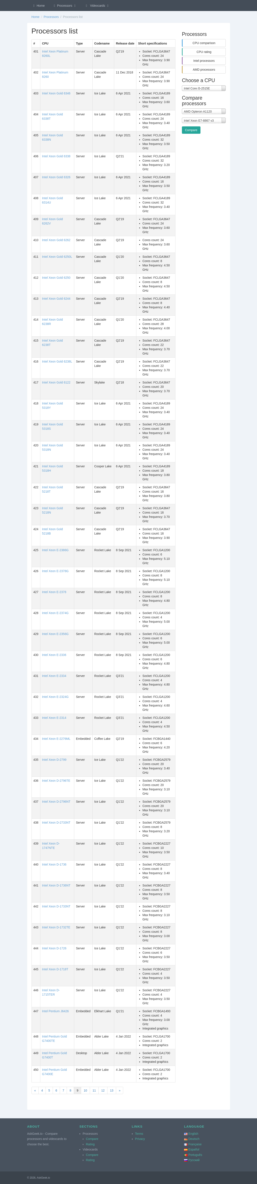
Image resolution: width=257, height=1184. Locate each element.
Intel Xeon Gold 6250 (56, 277)
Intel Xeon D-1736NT (56, 885)
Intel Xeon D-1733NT (56, 906)
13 (112, 1090)
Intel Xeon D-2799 (54, 759)
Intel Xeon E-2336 (54, 655)
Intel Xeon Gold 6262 (56, 240)
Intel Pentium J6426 (55, 1011)
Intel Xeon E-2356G (55, 634)
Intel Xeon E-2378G (55, 571)
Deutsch (193, 1139)
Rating (90, 1144)
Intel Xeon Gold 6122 (56, 382)
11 (94, 1090)
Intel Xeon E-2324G (55, 697)
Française (195, 1144)
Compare (191, 130)
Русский (194, 1160)
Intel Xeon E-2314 (54, 717)
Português (195, 1155)
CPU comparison (203, 43)
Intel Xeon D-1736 (54, 864)
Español (193, 1149)
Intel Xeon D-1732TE (56, 927)
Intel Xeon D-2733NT (56, 822)
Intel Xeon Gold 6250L (57, 256)
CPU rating (204, 52)
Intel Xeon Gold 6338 (56, 156)
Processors (64, 5)
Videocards (97, 5)
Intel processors (204, 60)
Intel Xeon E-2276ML (56, 738)
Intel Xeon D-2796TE (56, 780)
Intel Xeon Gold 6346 (56, 93)
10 (85, 1090)
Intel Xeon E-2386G (55, 550)
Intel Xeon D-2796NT (56, 801)
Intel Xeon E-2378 (54, 592)
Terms (139, 1133)
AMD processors (204, 69)
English (193, 1133)
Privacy (140, 1139)
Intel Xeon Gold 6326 (56, 177)
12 (103, 1090)
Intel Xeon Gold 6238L (57, 361)
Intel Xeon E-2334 (54, 676)
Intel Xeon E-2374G (55, 613)
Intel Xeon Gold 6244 (56, 298)
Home (38, 5)
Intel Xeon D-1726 (54, 948)
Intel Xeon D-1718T (55, 969)
